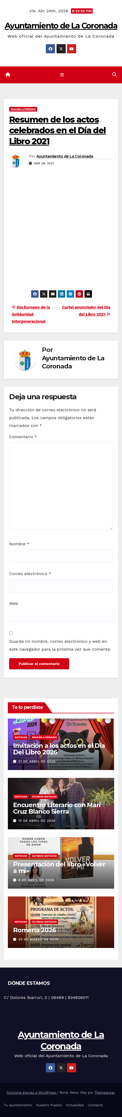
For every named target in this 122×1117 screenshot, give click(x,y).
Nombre (19, 543)
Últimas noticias (44, 796)
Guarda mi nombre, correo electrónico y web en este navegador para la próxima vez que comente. (60, 645)
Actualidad (75, 1105)
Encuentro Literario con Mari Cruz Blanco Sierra (56, 808)
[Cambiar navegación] (61, 75)
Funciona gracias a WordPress (32, 1093)
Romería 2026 (34, 930)
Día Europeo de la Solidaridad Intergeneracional (31, 314)
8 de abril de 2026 (36, 880)
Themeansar (105, 1093)
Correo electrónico (30, 573)
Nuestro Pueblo (49, 1105)
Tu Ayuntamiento (18, 1105)
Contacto (95, 1105)
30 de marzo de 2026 (38, 939)
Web (13, 603)
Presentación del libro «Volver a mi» (59, 867)
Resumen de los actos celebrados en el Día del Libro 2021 (57, 130)
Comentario (23, 436)
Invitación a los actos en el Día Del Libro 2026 (59, 749)
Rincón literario (23, 109)
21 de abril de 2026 (37, 761)
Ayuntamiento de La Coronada (61, 26)
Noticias (21, 737)
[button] (114, 74)
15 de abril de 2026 (37, 821)
